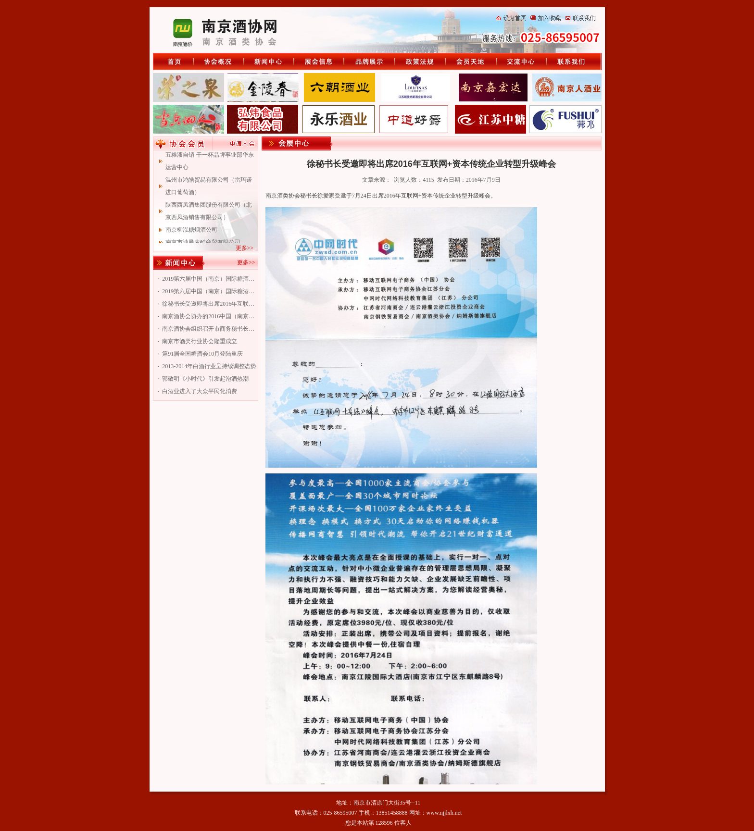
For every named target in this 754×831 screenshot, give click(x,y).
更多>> (245, 248)
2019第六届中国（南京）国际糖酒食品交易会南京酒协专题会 (209, 291)
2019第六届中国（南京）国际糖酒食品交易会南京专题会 (209, 278)
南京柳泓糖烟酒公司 (191, 233)
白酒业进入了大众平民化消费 (199, 391)
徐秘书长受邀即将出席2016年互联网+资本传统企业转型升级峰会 (209, 303)
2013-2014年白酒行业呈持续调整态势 (209, 366)
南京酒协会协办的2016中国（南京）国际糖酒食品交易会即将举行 (209, 316)
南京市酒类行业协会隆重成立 (199, 341)
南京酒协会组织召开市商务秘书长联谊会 (209, 328)
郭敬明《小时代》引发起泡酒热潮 (205, 378)
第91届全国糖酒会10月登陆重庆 (202, 353)
